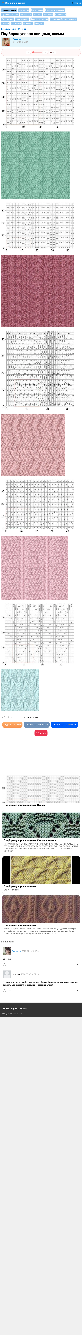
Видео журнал (37, 10)
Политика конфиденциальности (14, 1009)
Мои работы (24, 10)
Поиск (77, 3)
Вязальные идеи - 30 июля (13, 29)
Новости (5, 24)
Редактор (17, 39)
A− (28, 52)
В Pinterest (41, 733)
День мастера (7, 19)
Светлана (16, 951)
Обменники (28, 24)
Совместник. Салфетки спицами (63, 19)
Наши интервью (22, 19)
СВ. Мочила (16, 24)
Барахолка (48, 15)
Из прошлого (60, 15)
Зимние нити (26, 15)
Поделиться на (64, 724)
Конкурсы (39, 24)
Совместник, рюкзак (39, 19)
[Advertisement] (41, 755)
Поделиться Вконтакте (36, 724)
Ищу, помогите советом (54, 10)
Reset (52, 52)
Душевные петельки (10, 15)
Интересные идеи (9, 10)
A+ (45, 52)
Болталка (37, 15)
